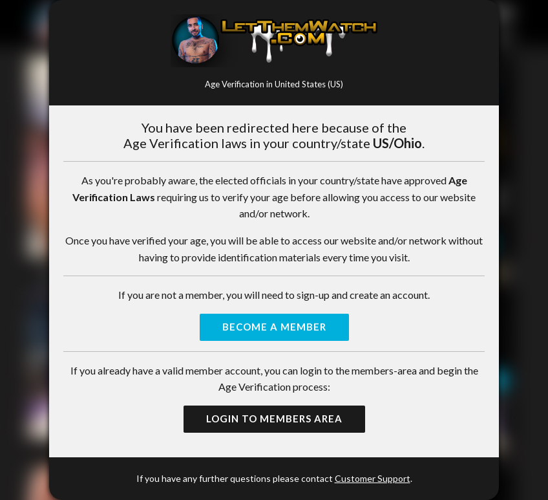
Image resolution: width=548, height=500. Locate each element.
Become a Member (274, 326)
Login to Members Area (274, 418)
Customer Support (372, 478)
